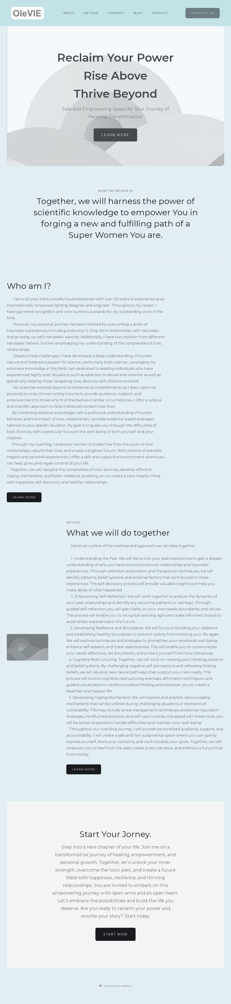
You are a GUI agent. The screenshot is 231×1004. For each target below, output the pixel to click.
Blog (138, 13)
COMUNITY (116, 13)
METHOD (91, 13)
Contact (160, 13)
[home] (27, 13)
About (69, 13)
